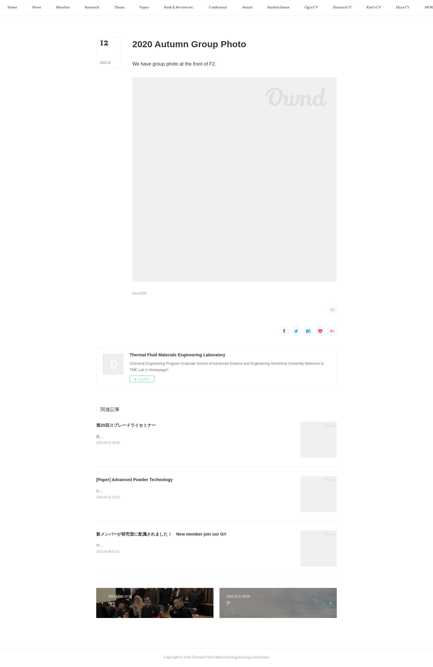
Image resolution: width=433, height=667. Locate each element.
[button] (35, 8)
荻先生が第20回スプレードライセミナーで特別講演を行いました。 (150, 437)
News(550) (139, 293)
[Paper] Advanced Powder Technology (134, 479)
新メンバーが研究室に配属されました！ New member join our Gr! (161, 534)
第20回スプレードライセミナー (126, 425)
